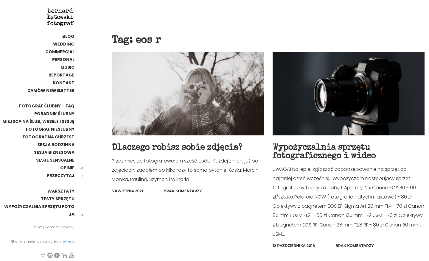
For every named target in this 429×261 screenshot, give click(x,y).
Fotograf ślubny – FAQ (46, 106)
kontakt (63, 83)
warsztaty (60, 191)
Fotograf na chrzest (48, 137)
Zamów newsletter (51, 90)
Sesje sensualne (55, 160)
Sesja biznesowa (54, 152)
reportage (61, 75)
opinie (67, 168)
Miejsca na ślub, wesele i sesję (38, 121)
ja (71, 214)
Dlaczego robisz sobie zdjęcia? (177, 148)
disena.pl (67, 241)
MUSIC (67, 67)
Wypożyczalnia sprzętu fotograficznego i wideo (324, 152)
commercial (59, 52)
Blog (68, 36)
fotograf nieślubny (50, 129)
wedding (63, 44)
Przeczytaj (60, 176)
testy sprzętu (57, 199)
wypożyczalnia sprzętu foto (39, 207)
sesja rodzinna (55, 145)
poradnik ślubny (54, 114)
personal (63, 59)
